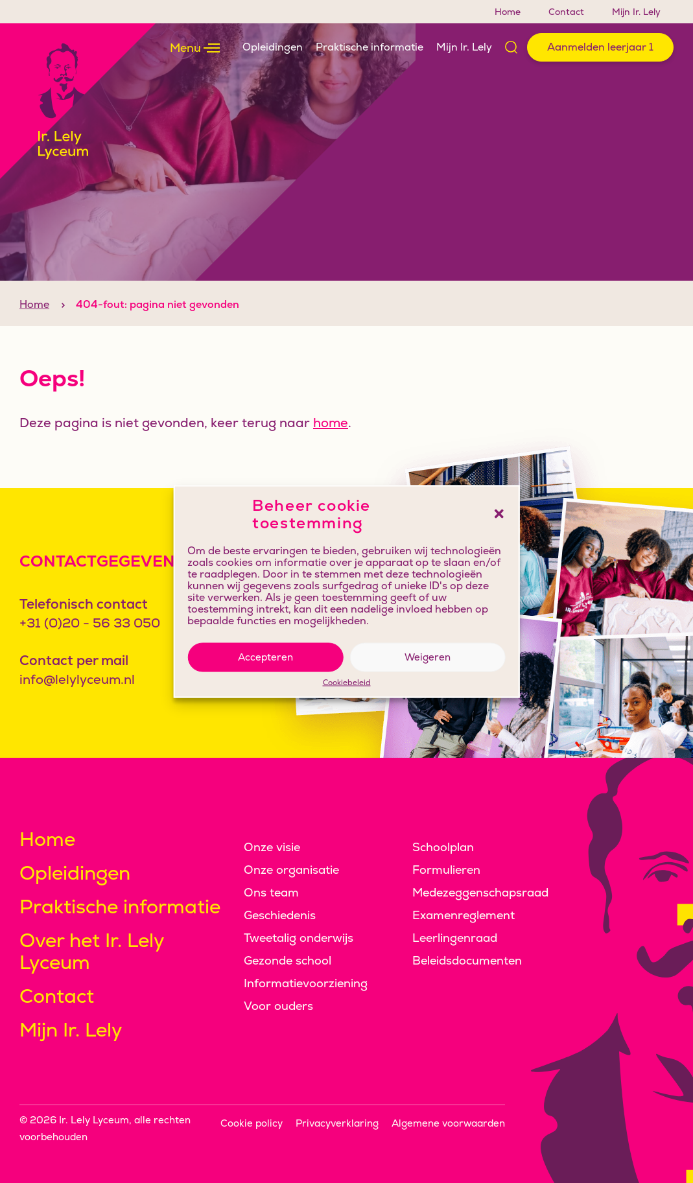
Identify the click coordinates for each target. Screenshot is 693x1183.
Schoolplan (443, 846)
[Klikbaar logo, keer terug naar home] (78, 101)
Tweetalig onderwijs (298, 937)
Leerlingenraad (454, 937)
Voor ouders (278, 1005)
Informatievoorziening (306, 983)
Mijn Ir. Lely (636, 12)
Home (508, 12)
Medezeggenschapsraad (480, 892)
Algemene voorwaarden (448, 1123)
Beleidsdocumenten (467, 960)
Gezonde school (287, 960)
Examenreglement (463, 915)
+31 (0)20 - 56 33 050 (89, 623)
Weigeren (428, 657)
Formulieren (446, 869)
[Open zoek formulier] (513, 47)
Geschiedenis (280, 915)
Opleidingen (272, 47)
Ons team (271, 892)
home (330, 444)
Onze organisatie (291, 869)
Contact (566, 12)
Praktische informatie (369, 47)
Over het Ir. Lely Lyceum (91, 951)
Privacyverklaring (337, 1123)
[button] (499, 514)
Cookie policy (251, 1123)
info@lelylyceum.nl (77, 679)
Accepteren (265, 657)
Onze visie (272, 846)
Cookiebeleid (347, 682)
